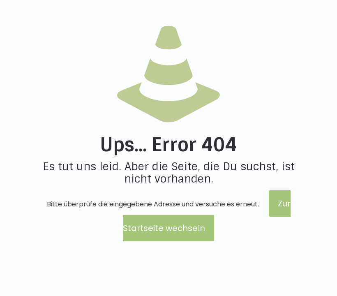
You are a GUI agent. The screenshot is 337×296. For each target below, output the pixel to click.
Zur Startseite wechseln (207, 216)
